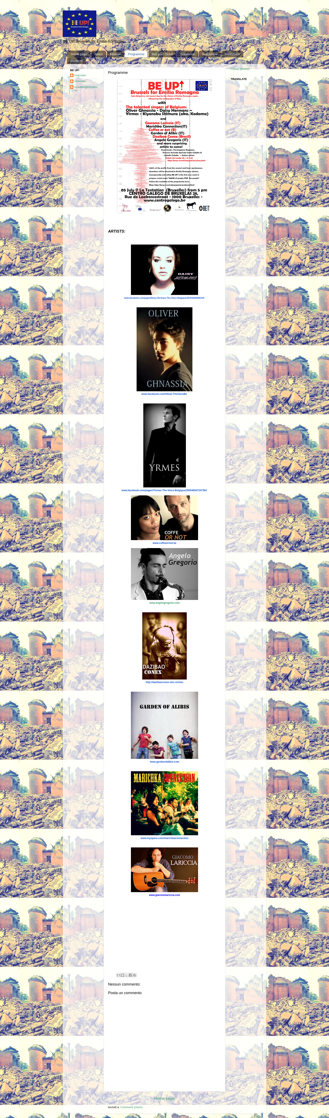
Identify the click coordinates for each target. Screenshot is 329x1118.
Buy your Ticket (162, 54)
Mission (115, 54)
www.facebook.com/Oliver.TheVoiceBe (164, 394)
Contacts (76, 61)
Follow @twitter (240, 69)
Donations (187, 54)
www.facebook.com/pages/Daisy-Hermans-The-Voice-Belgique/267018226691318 (164, 298)
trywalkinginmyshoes (85, 88)
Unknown (80, 75)
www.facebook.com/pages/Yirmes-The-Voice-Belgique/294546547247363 (164, 490)
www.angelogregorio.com (164, 602)
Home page (79, 54)
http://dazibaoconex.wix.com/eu (164, 682)
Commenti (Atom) (131, 1107)
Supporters (209, 54)
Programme (136, 54)
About (98, 54)
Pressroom (232, 54)
